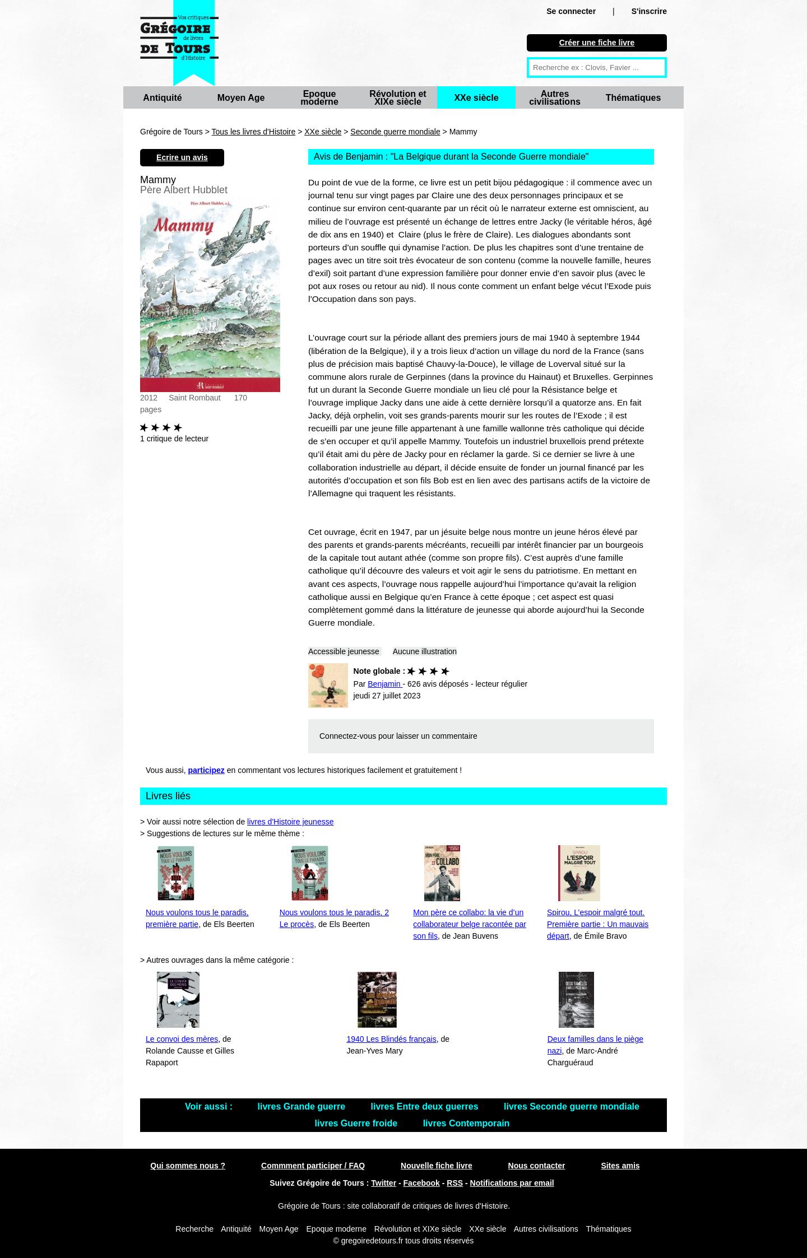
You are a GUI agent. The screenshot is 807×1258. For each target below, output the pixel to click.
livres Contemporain (466, 1123)
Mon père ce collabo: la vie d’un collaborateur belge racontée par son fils (469, 924)
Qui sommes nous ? (187, 1165)
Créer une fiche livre (597, 42)
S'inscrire (649, 11)
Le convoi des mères (182, 1039)
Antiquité (162, 97)
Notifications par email (512, 1182)
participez (206, 770)
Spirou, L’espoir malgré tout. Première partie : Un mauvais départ (597, 924)
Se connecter (571, 11)
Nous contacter (536, 1165)
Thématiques (633, 97)
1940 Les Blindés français (391, 1039)
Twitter (383, 1182)
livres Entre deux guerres (426, 1106)
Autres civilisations (555, 97)
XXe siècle (476, 97)
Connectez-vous (347, 735)
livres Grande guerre (303, 1106)
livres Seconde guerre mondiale (571, 1106)
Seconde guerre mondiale (395, 131)
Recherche (194, 1228)
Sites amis (620, 1165)
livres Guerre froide (357, 1123)
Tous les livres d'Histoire (254, 131)
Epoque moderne (319, 97)
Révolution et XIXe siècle (397, 97)
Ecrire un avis (182, 157)
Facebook (422, 1182)
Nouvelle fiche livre (436, 1165)
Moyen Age (241, 97)
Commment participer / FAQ (313, 1165)
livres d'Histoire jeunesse (290, 821)
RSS (455, 1182)
